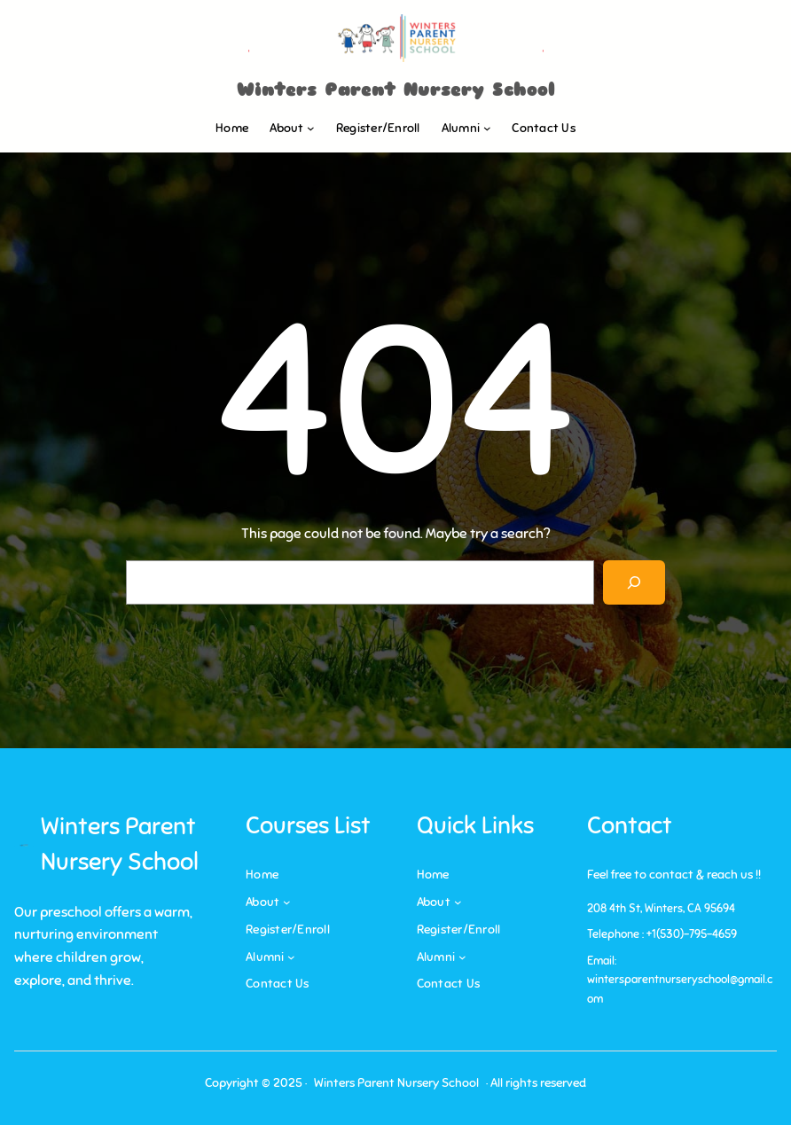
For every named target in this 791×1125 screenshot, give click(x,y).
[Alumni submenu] (487, 128)
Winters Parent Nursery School (396, 90)
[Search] (634, 582)
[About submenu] (311, 128)
